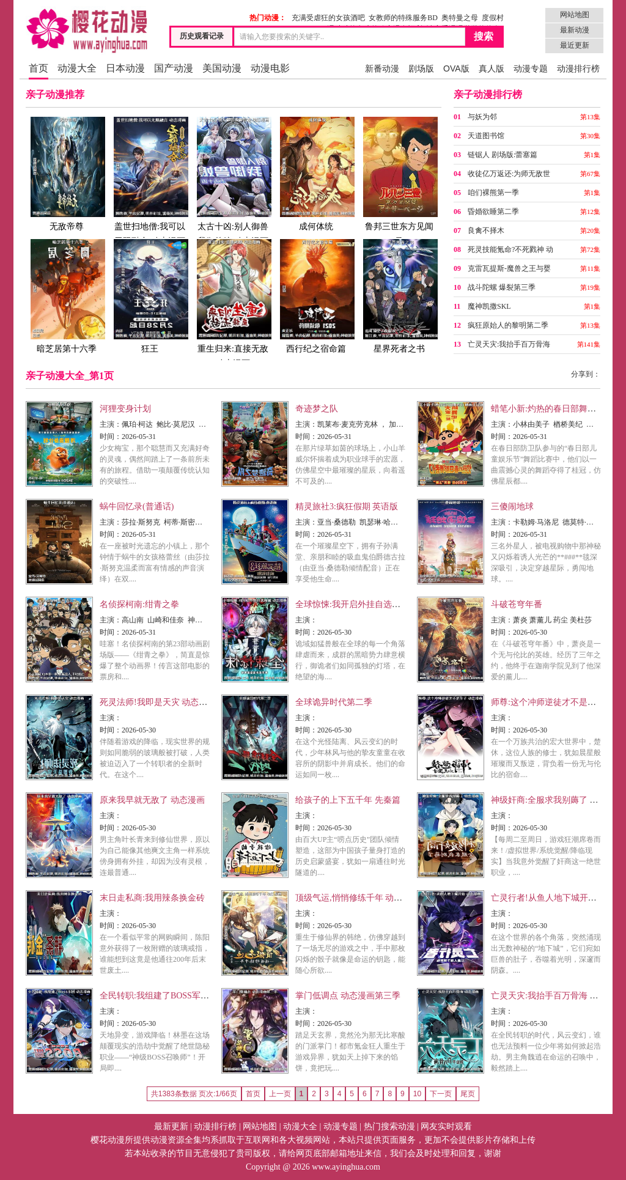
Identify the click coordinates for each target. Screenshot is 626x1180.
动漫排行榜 (578, 68)
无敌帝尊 (66, 173)
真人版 (491, 68)
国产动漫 (173, 68)
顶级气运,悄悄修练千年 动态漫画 (357, 897)
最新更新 (171, 1126)
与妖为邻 (482, 116)
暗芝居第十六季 (66, 295)
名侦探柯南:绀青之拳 (139, 604)
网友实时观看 (446, 1126)
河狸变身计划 (125, 408)
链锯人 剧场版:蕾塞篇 (502, 154)
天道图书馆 (486, 135)
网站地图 (574, 14)
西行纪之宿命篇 (316, 295)
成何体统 (316, 173)
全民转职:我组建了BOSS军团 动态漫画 (172, 995)
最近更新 (574, 45)
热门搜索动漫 (389, 1126)
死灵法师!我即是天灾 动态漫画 (158, 702)
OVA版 (456, 68)
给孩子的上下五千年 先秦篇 (347, 800)
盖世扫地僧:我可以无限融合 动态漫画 (149, 181)
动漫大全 (77, 68)
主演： (111, 424)
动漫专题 (531, 68)
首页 (38, 68)
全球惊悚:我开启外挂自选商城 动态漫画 (370, 604)
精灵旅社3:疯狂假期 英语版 (346, 506)
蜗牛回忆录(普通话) (137, 506)
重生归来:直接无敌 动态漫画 (233, 303)
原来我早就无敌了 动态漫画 (152, 800)
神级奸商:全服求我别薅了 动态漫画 (557, 800)
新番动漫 (382, 68)
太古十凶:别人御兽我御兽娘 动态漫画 (233, 181)
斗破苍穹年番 (516, 604)
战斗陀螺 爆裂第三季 (502, 287)
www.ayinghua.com (346, 1166)
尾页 (467, 1094)
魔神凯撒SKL (489, 306)
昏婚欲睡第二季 (493, 211)
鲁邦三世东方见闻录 (399, 181)
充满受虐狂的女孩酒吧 (328, 17)
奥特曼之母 (459, 17)
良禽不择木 (486, 230)
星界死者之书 (399, 295)
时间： (111, 436)
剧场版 (421, 68)
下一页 (441, 1094)
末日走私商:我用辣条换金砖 (152, 897)
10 (417, 1094)
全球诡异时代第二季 (333, 702)
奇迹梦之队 (316, 408)
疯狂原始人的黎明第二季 (508, 325)
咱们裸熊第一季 (493, 192)
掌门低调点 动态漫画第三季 (347, 995)
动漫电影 (270, 68)
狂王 (149, 295)
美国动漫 (221, 68)
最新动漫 (574, 30)
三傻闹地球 (512, 506)
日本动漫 (125, 68)
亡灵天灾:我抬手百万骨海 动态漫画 (557, 995)
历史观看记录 (202, 36)
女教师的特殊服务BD (403, 17)
